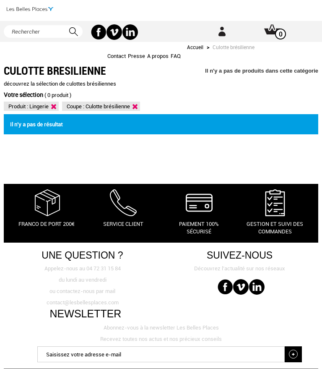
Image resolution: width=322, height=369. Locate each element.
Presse (136, 56)
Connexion (222, 31)
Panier (266, 31)
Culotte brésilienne (108, 106)
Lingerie (39, 106)
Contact (116, 56)
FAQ (176, 56)
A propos (158, 56)
